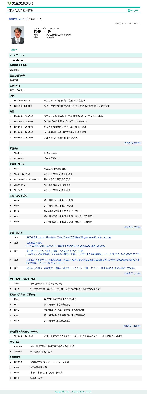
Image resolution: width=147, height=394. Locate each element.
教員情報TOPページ (18, 19)
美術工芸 (14, 80)
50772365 (14, 70)
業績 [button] (13, 50)
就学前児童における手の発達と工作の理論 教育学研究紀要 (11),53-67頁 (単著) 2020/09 (69, 237)
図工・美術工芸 (17, 90)
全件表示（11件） (133, 143)
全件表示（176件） (132, 326)
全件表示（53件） (133, 227)
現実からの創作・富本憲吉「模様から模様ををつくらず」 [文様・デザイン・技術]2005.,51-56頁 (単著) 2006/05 (81, 268)
